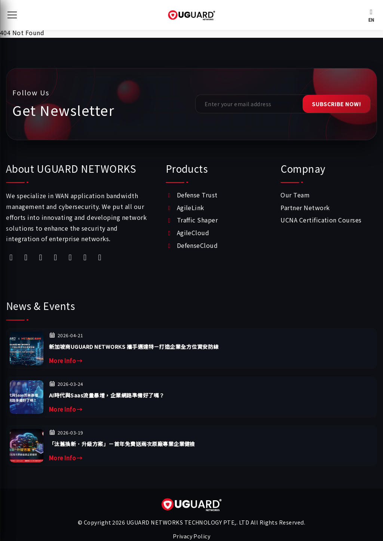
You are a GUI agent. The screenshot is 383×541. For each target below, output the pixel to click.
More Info (66, 360)
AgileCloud (193, 232)
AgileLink (190, 207)
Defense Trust (197, 194)
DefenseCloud (197, 245)
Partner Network (305, 207)
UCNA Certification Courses (321, 219)
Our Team (295, 194)
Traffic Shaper (197, 219)
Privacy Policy (192, 536)
